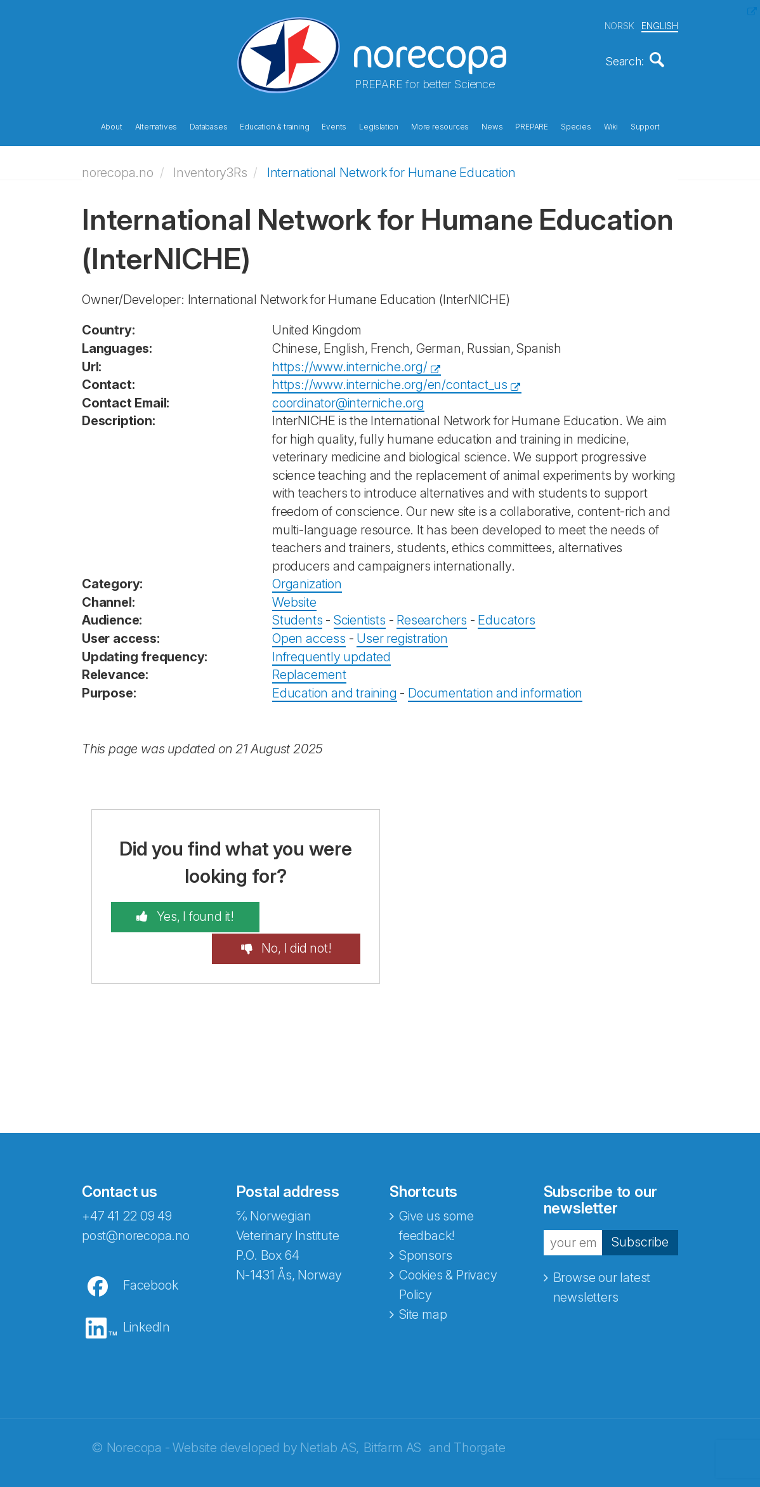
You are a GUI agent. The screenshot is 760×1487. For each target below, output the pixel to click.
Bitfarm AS (392, 1412)
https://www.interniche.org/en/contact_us (390, 380)
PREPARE (531, 125)
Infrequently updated (331, 652)
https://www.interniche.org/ (350, 362)
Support (645, 125)
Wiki (611, 125)
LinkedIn (146, 1292)
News (492, 125)
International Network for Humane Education (391, 168)
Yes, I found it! (180, 913)
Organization (307, 580)
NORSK (619, 24)
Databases (208, 125)
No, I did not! (309, 913)
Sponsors (425, 1220)
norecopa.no (118, 168)
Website (294, 597)
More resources (440, 125)
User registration (402, 634)
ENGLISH (659, 24)
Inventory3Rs (210, 168)
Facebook (150, 1250)
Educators (506, 616)
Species (576, 125)
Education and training (334, 688)
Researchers (431, 616)
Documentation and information (495, 688)
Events (334, 125)
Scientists (360, 616)
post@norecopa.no (136, 1200)
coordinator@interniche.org (348, 398)
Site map (423, 1279)
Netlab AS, (329, 1412)
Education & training (274, 125)
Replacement (309, 670)
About (111, 125)
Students (297, 616)
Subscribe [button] (640, 1207)
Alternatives (156, 125)
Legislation (378, 125)
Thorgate (479, 1412)
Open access (309, 634)
